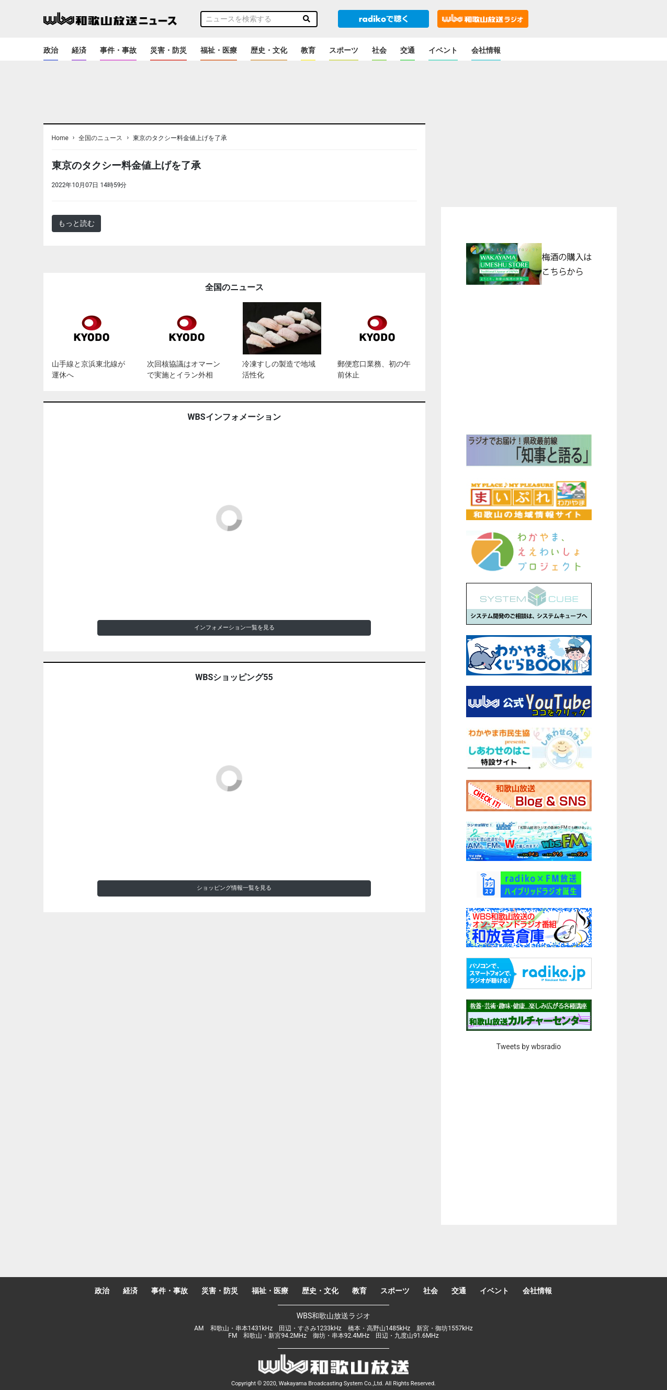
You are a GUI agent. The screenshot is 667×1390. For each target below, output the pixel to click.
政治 (50, 50)
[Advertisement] (529, 358)
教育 (308, 50)
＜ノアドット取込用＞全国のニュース (191, 184)
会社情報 (486, 50)
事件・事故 (118, 50)
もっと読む (76, 223)
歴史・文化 (269, 50)
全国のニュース (100, 138)
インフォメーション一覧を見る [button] (234, 627)
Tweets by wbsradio (528, 1046)
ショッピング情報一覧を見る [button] (234, 887)
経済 (79, 50)
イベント (443, 50)
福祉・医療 (218, 50)
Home (60, 138)
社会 (379, 50)
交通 (407, 50)
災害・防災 (168, 50)
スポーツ (343, 50)
